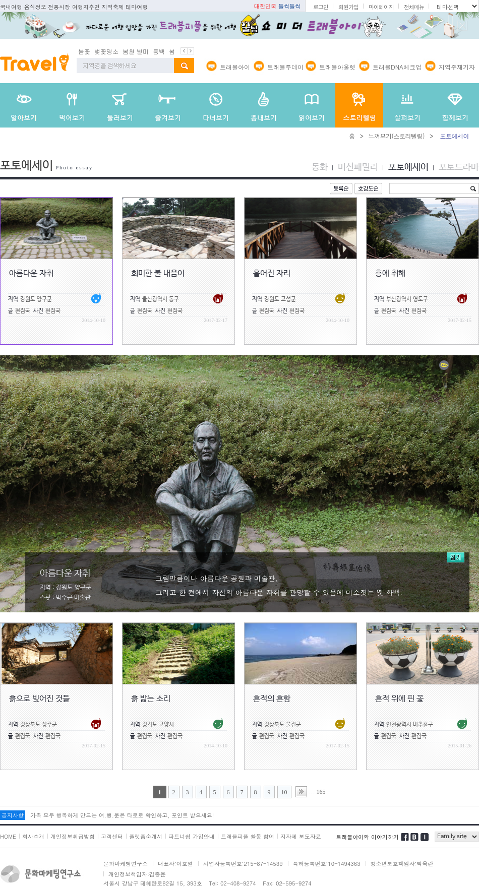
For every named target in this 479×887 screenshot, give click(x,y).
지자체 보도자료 (300, 835)
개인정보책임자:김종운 (137, 872)
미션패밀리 (358, 166)
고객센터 (112, 835)
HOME (8, 835)
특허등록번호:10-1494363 (327, 862)
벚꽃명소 (106, 49)
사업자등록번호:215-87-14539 (243, 862)
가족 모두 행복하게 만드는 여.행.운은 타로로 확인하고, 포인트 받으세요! (122, 813)
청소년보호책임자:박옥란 (402, 862)
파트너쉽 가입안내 (191, 835)
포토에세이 (408, 166)
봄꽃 (84, 49)
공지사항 (13, 813)
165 (321, 790)
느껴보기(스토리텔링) (396, 134)
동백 (159, 49)
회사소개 (33, 835)
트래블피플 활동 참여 (247, 835)
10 (284, 790)
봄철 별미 (136, 49)
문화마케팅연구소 (125, 862)
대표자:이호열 (175, 862)
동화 (320, 166)
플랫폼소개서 (145, 835)
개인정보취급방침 (72, 835)
